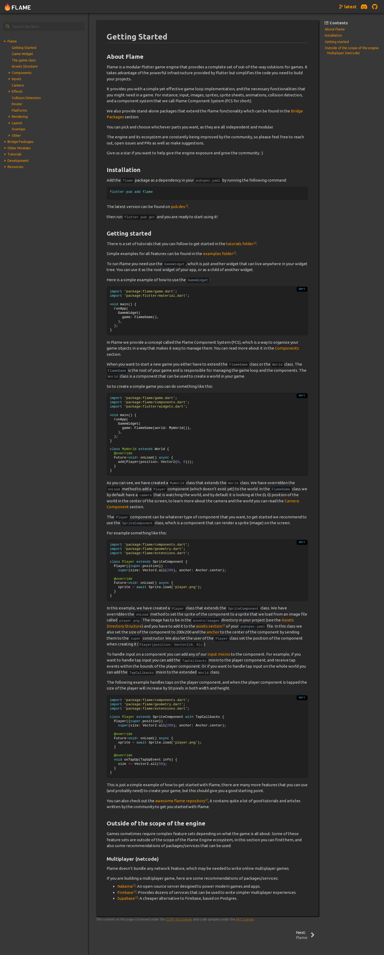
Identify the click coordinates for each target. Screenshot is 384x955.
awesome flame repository (180, 801)
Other (16, 135)
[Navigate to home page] (17, 7)
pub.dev (178, 206)
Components (22, 73)
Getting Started (24, 47)
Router (17, 104)
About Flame (335, 29)
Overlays (18, 129)
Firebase (125, 892)
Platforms (19, 110)
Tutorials (14, 154)
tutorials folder (240, 243)
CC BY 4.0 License (178, 919)
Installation (333, 35)
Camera (18, 85)
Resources (15, 167)
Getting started (337, 42)
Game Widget (22, 54)
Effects (17, 91)
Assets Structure (25, 66)
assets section (209, 626)
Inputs (16, 79)
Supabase (126, 898)
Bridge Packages (20, 141)
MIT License (245, 919)
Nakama (125, 886)
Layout (17, 123)
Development (18, 160)
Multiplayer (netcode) (343, 53)
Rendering (20, 116)
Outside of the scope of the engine (352, 48)
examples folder (218, 253)
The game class (24, 60)
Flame (12, 41)
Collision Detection (26, 98)
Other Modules (19, 148)
